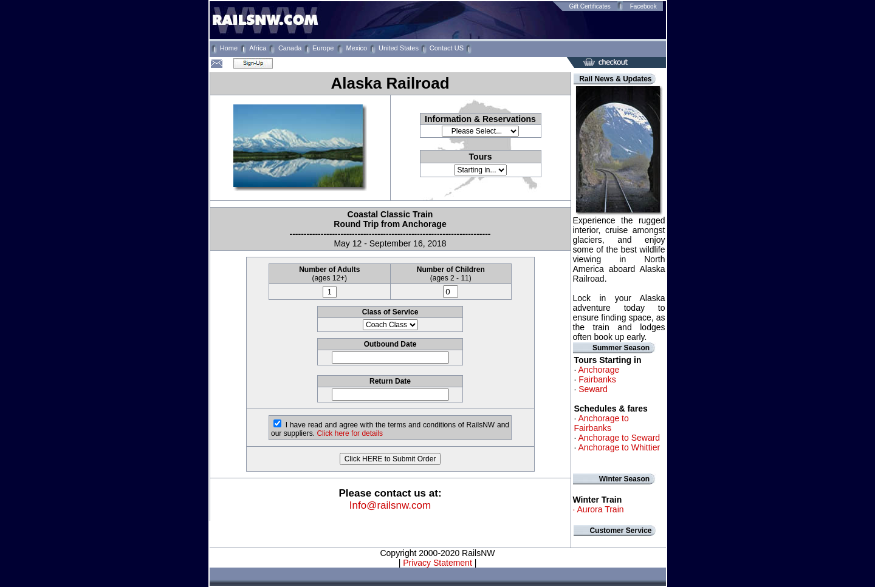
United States (399, 48)
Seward (592, 389)
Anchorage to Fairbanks (601, 423)
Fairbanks (597, 379)
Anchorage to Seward (619, 438)
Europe (323, 48)
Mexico (356, 48)
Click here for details (350, 433)
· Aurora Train (598, 509)
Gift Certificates (589, 6)
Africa (257, 48)
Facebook (643, 6)
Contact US (447, 48)
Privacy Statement (436, 563)
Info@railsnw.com (390, 505)
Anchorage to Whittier (619, 447)
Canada (290, 48)
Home (229, 48)
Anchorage (599, 370)
